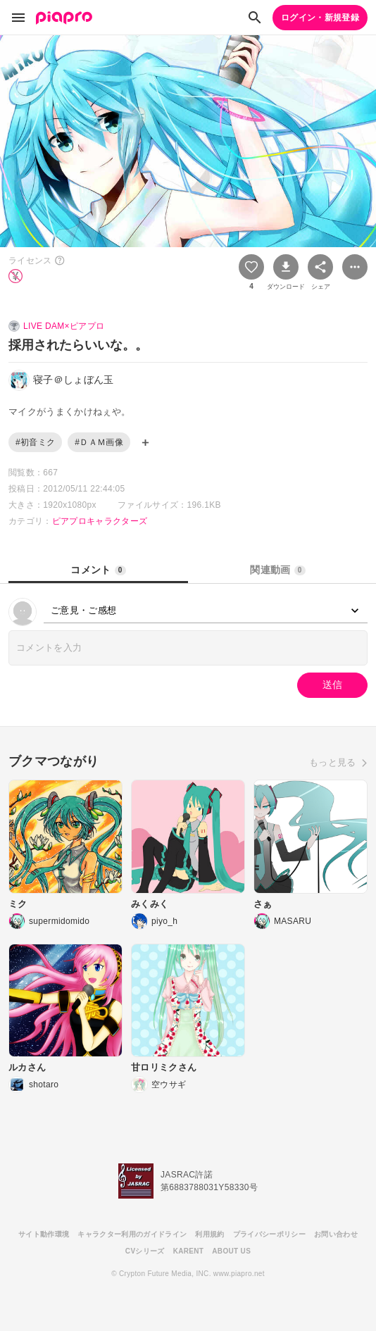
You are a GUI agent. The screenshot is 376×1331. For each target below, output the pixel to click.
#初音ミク (35, 442)
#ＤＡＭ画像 (99, 442)
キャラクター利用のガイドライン (132, 1234)
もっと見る (332, 762)
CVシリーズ (145, 1251)
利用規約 (209, 1234)
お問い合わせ (336, 1234)
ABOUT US (231, 1251)
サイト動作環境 (43, 1234)
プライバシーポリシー (269, 1234)
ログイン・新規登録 (320, 18)
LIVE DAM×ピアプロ (63, 326)
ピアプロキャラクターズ (100, 521)
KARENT (188, 1251)
